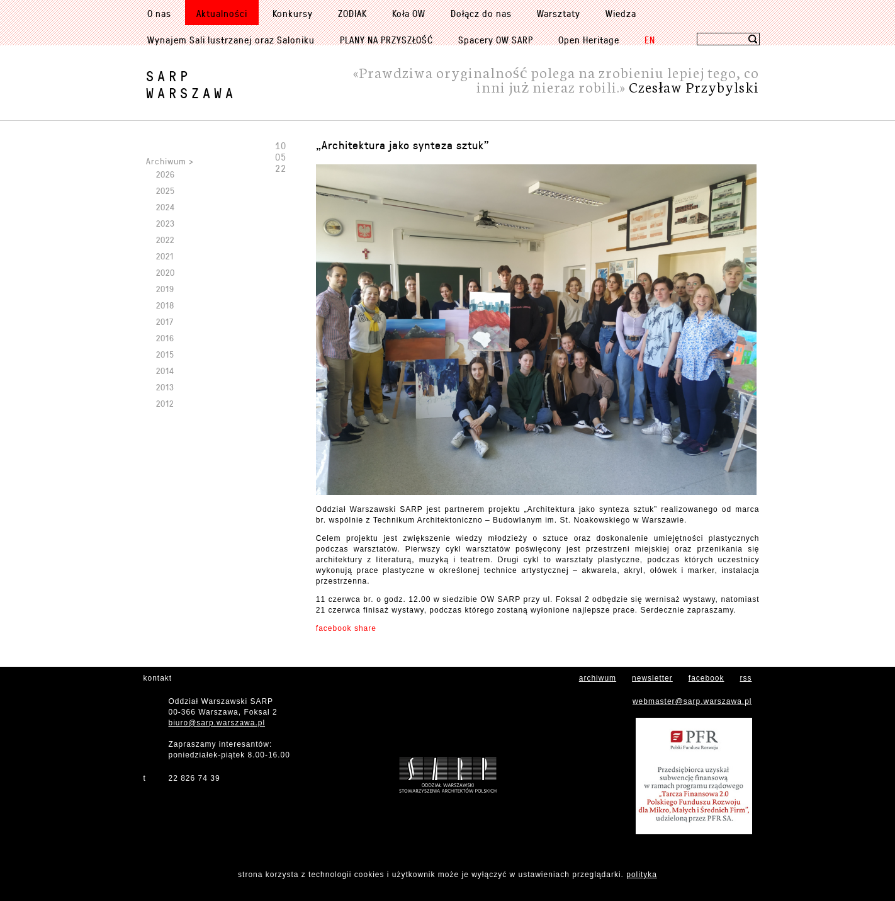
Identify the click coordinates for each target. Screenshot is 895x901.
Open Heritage (588, 39)
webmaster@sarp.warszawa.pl (692, 701)
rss (746, 678)
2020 (165, 272)
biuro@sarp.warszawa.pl (217, 722)
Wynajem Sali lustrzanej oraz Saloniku (231, 39)
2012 (165, 403)
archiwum (597, 678)
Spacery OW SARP (495, 39)
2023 (165, 223)
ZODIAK (352, 13)
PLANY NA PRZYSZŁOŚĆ (386, 39)
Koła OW (408, 13)
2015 (165, 354)
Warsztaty (558, 13)
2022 (165, 240)
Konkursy (293, 13)
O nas (159, 13)
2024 (165, 207)
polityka (641, 874)
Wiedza (620, 13)
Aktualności (221, 13)
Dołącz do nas (481, 13)
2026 (165, 174)
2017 (165, 321)
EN (650, 39)
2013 (165, 387)
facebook (706, 678)
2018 (165, 305)
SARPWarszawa (191, 84)
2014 (165, 371)
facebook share (346, 628)
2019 (165, 289)
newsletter (652, 678)
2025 (165, 190)
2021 (165, 256)
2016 (165, 338)
